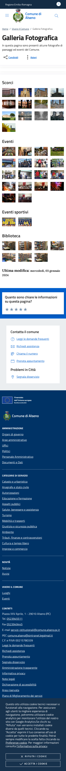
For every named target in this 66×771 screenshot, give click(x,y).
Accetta (33, 764)
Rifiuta (33, 756)
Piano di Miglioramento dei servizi (22, 696)
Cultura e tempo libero (15, 543)
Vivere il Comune (20, 29)
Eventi (6, 598)
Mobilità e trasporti (13, 521)
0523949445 (15, 624)
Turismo (7, 515)
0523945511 (15, 619)
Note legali (8, 679)
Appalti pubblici (11, 504)
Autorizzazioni (10, 493)
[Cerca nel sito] (56, 16)
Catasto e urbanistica (14, 481)
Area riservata (10, 690)
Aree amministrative (14, 440)
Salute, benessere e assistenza (20, 509)
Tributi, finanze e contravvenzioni (22, 537)
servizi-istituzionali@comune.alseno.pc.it (35, 630)
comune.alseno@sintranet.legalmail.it (30, 635)
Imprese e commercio (14, 549)
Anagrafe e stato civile (15, 487)
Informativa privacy (13, 673)
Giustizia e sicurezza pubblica (19, 526)
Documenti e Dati (12, 462)
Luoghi (6, 593)
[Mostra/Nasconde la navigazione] (7, 15)
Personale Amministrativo (17, 457)
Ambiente (8, 532)
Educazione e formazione (17, 498)
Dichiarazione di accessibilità (19, 684)
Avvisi (5, 574)
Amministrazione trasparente (19, 668)
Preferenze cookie (16, 743)
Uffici (5, 445)
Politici (6, 451)
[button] (18, 4)
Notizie (6, 568)
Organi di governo (12, 434)
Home (5, 29)
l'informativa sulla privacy (32, 746)
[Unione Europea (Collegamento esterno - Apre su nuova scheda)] (33, 401)
